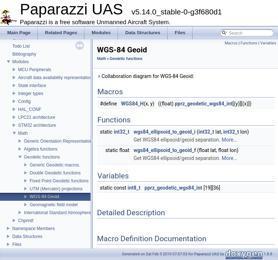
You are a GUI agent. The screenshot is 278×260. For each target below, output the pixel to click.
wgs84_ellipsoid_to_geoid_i (164, 132)
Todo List (21, 46)
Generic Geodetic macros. (55, 165)
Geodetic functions (42, 157)
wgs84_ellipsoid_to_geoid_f (165, 150)
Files (16, 244)
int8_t (134, 188)
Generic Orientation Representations (59, 141)
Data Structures (27, 236)
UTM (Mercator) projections (56, 188)
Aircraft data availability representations (56, 77)
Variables (268, 43)
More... (229, 140)
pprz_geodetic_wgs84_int (203, 104)
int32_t (121, 132)
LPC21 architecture (36, 117)
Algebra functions (41, 149)
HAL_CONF (29, 109)
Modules (20, 61)
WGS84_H (132, 104)
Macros (231, 43)
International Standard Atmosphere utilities (64, 212)
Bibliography (24, 54)
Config (24, 101)
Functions (248, 43)
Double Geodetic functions (55, 173)
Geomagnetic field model (54, 204)
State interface (32, 85)
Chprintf (25, 220)
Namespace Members (33, 228)
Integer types (30, 93)
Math (23, 133)
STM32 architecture (37, 125)
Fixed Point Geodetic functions (59, 180)
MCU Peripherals (34, 69)
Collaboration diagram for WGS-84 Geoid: (145, 76)
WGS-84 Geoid (44, 196)
